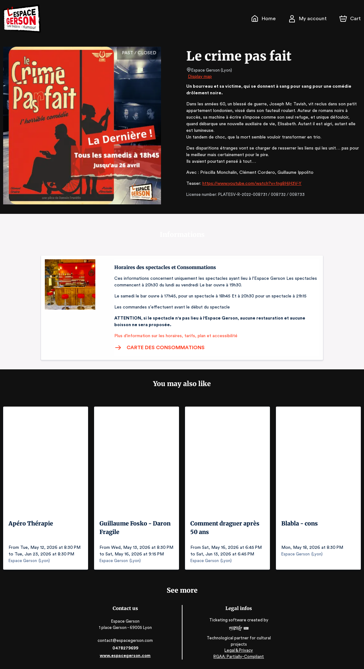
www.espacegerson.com (126, 655)
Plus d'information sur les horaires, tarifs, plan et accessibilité (174, 335)
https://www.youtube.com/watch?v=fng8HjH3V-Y (249, 183)
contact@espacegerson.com (126, 640)
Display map (200, 76)
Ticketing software (228, 620)
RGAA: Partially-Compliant (238, 656)
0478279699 (126, 648)
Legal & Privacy (238, 650)
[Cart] (351, 18)
